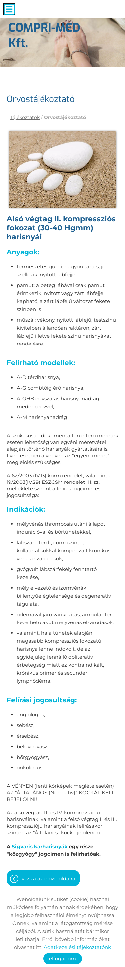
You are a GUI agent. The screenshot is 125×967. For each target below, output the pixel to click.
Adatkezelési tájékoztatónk (77, 947)
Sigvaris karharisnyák (40, 846)
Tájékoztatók (25, 117)
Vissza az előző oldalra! (49, 878)
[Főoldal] (54, 37)
